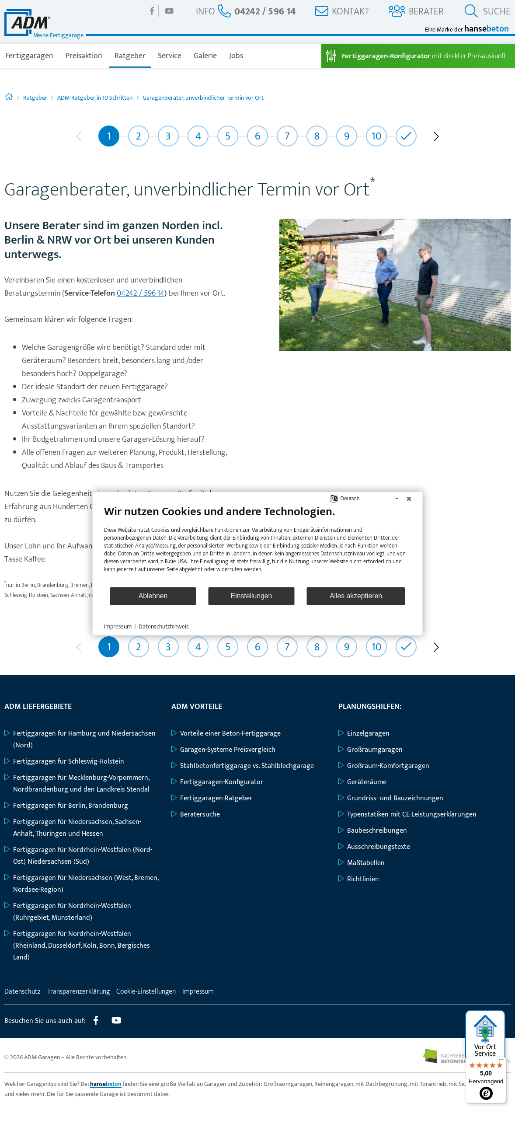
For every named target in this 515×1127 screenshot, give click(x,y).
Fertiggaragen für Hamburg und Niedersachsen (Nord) (80, 739)
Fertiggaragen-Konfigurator (217, 782)
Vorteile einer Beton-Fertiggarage (226, 734)
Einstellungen (251, 596)
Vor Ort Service (485, 1037)
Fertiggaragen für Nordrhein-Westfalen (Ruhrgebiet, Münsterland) (67, 912)
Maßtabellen (361, 863)
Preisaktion (84, 56)
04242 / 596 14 (140, 293)
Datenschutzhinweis (164, 626)
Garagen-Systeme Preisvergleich (223, 750)
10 (377, 136)
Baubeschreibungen (372, 831)
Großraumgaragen (370, 750)
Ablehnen (153, 596)
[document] (257, 545)
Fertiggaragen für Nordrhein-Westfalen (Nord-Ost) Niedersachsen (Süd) (78, 856)
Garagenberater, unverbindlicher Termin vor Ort (203, 98)
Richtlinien (358, 879)
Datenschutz (22, 992)
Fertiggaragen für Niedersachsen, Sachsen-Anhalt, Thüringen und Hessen (72, 828)
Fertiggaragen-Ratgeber (211, 798)
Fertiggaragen (29, 56)
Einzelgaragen (364, 734)
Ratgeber (130, 56)
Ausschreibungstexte (374, 847)
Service (169, 56)
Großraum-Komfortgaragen (383, 766)
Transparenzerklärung (78, 992)
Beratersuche (195, 814)
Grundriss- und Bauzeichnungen (390, 798)
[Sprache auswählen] (333, 498)
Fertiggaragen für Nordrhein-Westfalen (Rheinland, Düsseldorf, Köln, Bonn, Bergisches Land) (77, 945)
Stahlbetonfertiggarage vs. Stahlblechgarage (242, 766)
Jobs (236, 56)
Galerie (205, 56)
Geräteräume (362, 782)
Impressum (198, 992)
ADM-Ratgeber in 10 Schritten (94, 98)
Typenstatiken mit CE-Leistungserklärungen (407, 814)
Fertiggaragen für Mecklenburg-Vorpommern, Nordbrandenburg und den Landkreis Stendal (77, 784)
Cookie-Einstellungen (146, 992)
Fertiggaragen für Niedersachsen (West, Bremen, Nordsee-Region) (81, 884)
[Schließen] (409, 498)
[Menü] (501, 1062)
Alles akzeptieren (356, 596)
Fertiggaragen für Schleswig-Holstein (64, 762)
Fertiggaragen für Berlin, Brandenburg (66, 806)
